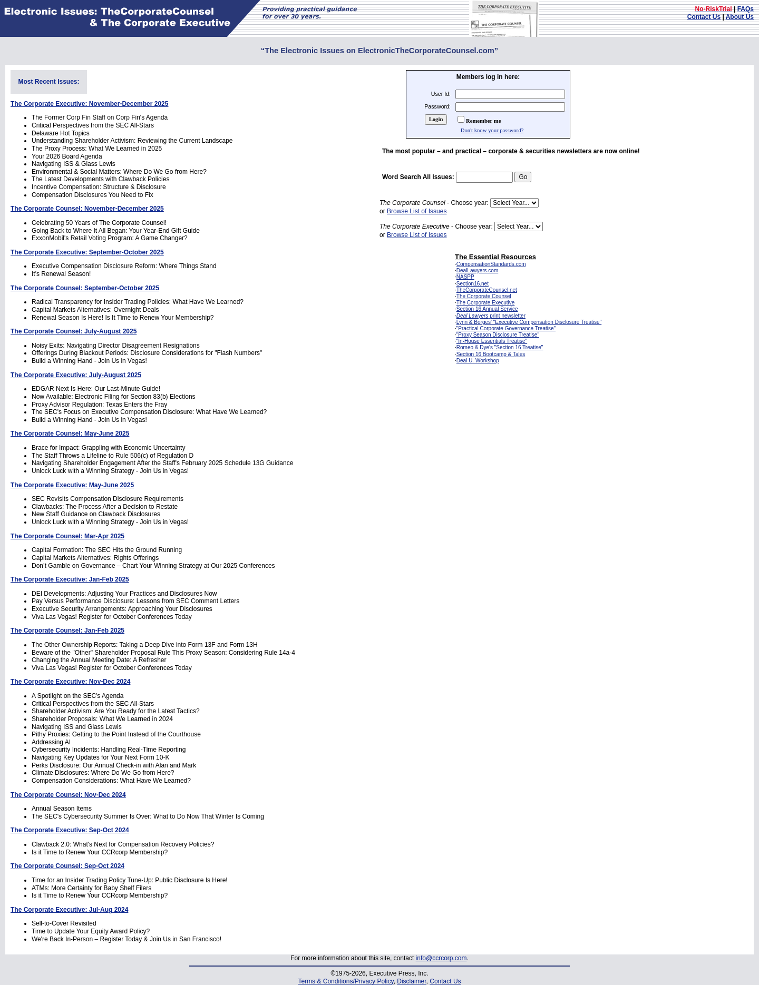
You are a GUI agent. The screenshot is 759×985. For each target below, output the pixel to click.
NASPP (465, 277)
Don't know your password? (492, 130)
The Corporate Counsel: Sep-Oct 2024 (67, 866)
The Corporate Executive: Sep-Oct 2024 (70, 830)
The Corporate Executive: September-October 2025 (87, 252)
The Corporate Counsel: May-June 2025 (70, 433)
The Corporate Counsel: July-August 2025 (74, 331)
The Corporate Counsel (483, 296)
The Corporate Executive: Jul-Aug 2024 (69, 909)
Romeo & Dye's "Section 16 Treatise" (499, 347)
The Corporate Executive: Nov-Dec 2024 (70, 681)
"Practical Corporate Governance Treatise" (506, 328)
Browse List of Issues (416, 211)
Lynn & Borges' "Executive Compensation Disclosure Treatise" (528, 322)
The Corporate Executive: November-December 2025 (89, 103)
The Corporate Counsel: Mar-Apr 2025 (67, 536)
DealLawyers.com (477, 270)
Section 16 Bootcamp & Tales (490, 354)
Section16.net (472, 284)
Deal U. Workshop (477, 360)
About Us (740, 17)
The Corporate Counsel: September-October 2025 (85, 288)
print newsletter (491, 316)
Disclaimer (411, 981)
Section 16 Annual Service (487, 309)
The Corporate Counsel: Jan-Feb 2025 (67, 630)
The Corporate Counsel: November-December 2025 (87, 208)
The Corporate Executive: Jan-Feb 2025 (70, 579)
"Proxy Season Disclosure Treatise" (497, 335)
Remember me (483, 121)
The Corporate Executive (485, 303)
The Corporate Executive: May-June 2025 (72, 485)
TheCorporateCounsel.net (486, 290)
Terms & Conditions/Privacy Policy (345, 981)
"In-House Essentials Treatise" (491, 341)
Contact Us (704, 17)
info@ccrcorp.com (441, 958)
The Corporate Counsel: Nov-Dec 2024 (68, 795)
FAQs (745, 9)
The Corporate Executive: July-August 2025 (76, 375)
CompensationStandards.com (491, 264)
